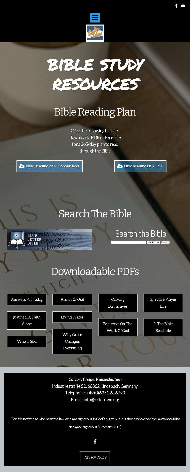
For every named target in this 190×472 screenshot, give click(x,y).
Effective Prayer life (163, 302)
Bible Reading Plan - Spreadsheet (49, 166)
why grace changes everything (72, 341)
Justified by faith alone (26, 320)
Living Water (72, 317)
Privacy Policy (94, 457)
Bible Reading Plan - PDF (140, 166)
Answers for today (27, 299)
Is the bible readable (163, 327)
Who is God (27, 341)
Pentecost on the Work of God (117, 327)
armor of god (72, 299)
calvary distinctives (117, 302)
